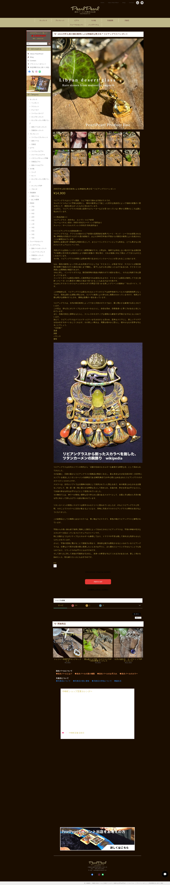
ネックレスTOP (36, 186)
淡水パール (35, 141)
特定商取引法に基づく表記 (39, 67)
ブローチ (34, 189)
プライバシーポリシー (38, 64)
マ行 (32, 227)
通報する (138, 617)
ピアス (76, 20)
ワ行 (32, 238)
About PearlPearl (113, 2)
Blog (124, 2)
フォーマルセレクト (76, 25)
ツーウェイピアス (37, 151)
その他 (93, 20)
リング (33, 172)
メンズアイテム (93, 25)
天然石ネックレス (37, 130)
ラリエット (35, 106)
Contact (131, 2)
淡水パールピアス (37, 165)
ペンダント (35, 103)
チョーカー (35, 110)
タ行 (32, 217)
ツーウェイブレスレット (39, 137)
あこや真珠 (35, 199)
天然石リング (35, 259)
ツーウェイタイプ (37, 113)
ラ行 (32, 234)
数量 (55, 563)
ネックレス (43, 20)
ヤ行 (32, 231)
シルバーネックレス (38, 252)
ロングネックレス (37, 117)
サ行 (32, 213)
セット (33, 175)
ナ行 (32, 220)
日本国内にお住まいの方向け (97, 589)
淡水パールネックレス (39, 127)
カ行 (32, 210)
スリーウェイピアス (38, 155)
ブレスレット (60, 20)
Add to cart (98, 581)
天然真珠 (110, 20)
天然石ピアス (35, 162)
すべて (61, 605)
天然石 (127, 20)
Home (102, 2)
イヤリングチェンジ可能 (39, 158)
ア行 (32, 206)
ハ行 (32, 224)
